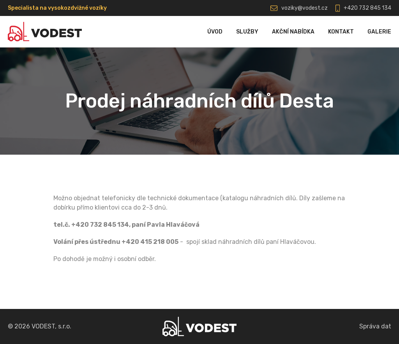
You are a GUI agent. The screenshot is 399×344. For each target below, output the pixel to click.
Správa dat (375, 326)
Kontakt (341, 31)
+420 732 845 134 (367, 8)
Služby (247, 31)
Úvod (214, 31)
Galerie (379, 31)
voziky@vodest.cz (304, 8)
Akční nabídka (293, 31)
